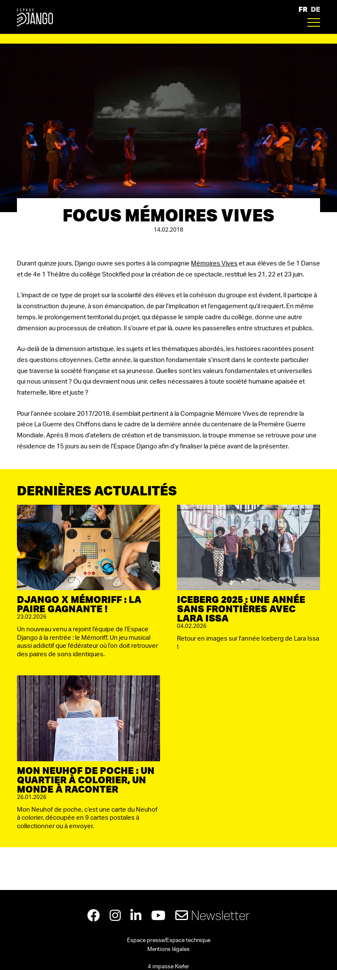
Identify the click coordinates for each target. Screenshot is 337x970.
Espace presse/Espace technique (168, 940)
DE (315, 9)
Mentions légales (168, 949)
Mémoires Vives (214, 263)
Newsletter (212, 915)
